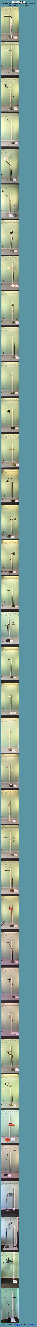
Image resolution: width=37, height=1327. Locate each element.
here (12, 5)
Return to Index (18, 1324)
